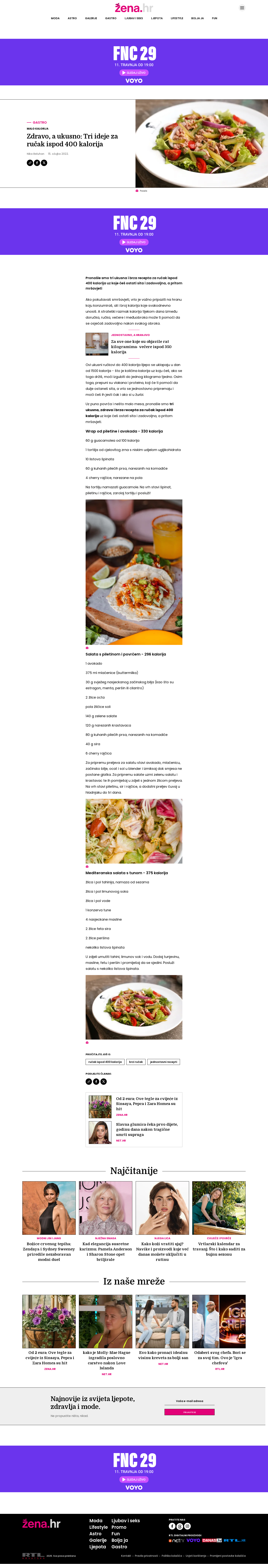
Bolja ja (197, 18)
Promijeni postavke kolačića (228, 1556)
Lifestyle (177, 18)
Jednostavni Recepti (163, 1062)
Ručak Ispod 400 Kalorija (105, 1062)
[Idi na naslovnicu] (134, 11)
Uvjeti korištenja (195, 1556)
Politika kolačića (171, 1556)
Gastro (111, 18)
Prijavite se (190, 1412)
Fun (214, 18)
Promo (118, 1527)
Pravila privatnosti (146, 1556)
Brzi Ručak (136, 1062)
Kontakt (126, 1556)
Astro (72, 18)
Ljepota (157, 18)
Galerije (91, 18)
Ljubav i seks (134, 18)
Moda (55, 18)
